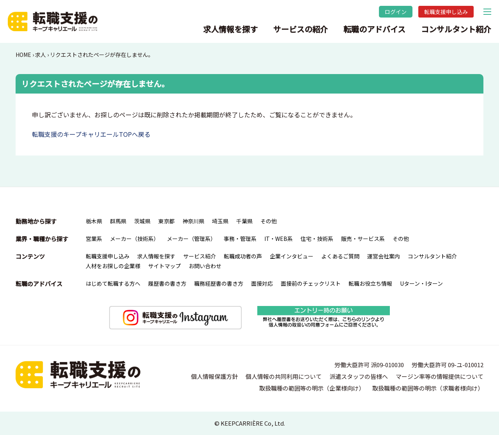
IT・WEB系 (278, 238)
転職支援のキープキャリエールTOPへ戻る (91, 134)
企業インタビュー (291, 256)
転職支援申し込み (446, 12)
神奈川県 (193, 221)
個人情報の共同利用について (284, 376)
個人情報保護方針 (214, 376)
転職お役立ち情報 (370, 283)
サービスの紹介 (300, 29)
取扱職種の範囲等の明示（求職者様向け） (427, 388)
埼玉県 (220, 221)
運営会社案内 (383, 256)
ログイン (396, 12)
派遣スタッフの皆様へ (358, 376)
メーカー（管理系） (191, 238)
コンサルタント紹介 (456, 29)
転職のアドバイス (374, 29)
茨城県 (142, 221)
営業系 (94, 238)
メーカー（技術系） (134, 238)
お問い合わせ (205, 266)
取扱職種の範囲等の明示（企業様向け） (312, 388)
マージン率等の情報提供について (439, 376)
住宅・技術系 (317, 238)
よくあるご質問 (340, 256)
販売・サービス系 (363, 238)
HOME (23, 54)
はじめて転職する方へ (113, 283)
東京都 (166, 221)
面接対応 (262, 283)
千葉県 (244, 221)
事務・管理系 (240, 238)
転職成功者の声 (243, 256)
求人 (40, 54)
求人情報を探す (230, 29)
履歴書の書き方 (167, 283)
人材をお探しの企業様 (113, 266)
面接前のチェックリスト (311, 283)
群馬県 (118, 221)
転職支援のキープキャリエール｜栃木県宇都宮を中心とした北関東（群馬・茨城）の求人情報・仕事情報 (52, 21)
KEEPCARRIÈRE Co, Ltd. (253, 423)
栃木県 (94, 221)
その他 (268, 221)
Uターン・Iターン (421, 283)
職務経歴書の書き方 (218, 283)
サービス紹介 (199, 256)
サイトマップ (164, 266)
